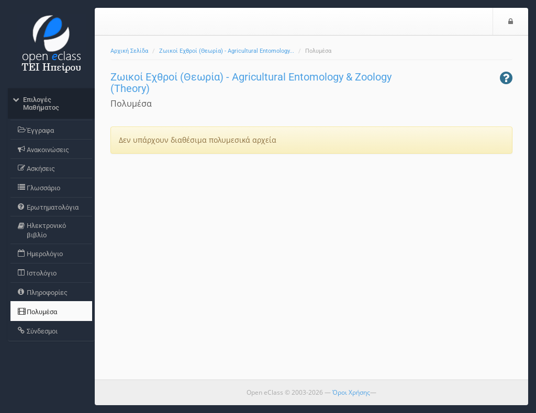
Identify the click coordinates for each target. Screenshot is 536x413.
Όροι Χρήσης (351, 392)
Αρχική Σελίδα (129, 51)
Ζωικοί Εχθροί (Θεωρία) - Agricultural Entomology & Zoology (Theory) (251, 83)
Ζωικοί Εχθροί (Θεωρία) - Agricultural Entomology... (226, 51)
